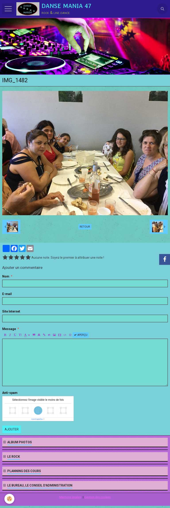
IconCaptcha (37, 419)
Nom (5, 276)
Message (9, 329)
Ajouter (12, 429)
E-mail (7, 294)
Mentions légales (70, 497)
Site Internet (11, 311)
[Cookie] (9, 499)
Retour (85, 226)
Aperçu (80, 334)
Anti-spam (9, 393)
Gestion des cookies (98, 497)
